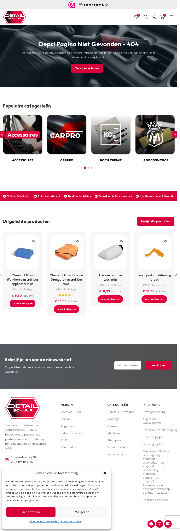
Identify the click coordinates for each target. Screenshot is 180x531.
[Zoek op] (145, 17)
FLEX (64, 440)
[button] (105, 473)
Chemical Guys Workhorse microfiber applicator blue (22, 279)
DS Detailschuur (154, 285)
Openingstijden (153, 444)
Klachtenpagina (153, 437)
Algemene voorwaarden (44, 521)
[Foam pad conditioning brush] (154, 253)
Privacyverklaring (71, 521)
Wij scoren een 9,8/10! (94, 4)
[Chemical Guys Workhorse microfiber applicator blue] (22, 253)
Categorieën (117, 404)
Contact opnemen (155, 500)
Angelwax (67, 426)
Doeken (112, 426)
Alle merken (69, 447)
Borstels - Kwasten (120, 412)
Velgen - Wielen (118, 447)
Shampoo (114, 440)
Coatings (113, 419)
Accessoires (115, 454)
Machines (113, 433)
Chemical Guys (22, 289)
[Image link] (22, 408)
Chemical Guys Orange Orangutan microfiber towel (66, 279)
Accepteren (31, 512)
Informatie (152, 404)
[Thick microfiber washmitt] (110, 253)
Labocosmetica (71, 433)
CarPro (65, 419)
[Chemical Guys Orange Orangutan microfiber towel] (66, 253)
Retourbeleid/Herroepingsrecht (157, 430)
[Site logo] (14, 17)
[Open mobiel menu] (172, 17)
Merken (67, 404)
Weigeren (82, 512)
